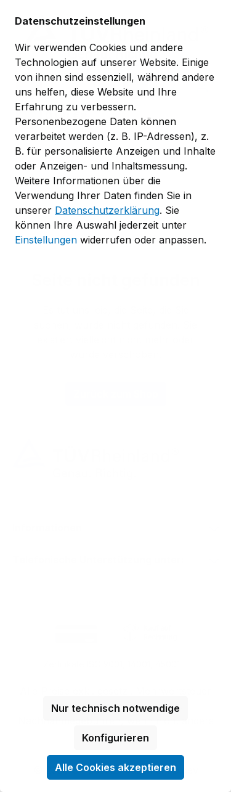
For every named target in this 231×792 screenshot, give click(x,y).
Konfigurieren (115, 738)
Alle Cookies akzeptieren (115, 767)
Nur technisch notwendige (115, 708)
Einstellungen (46, 240)
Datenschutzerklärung (107, 210)
